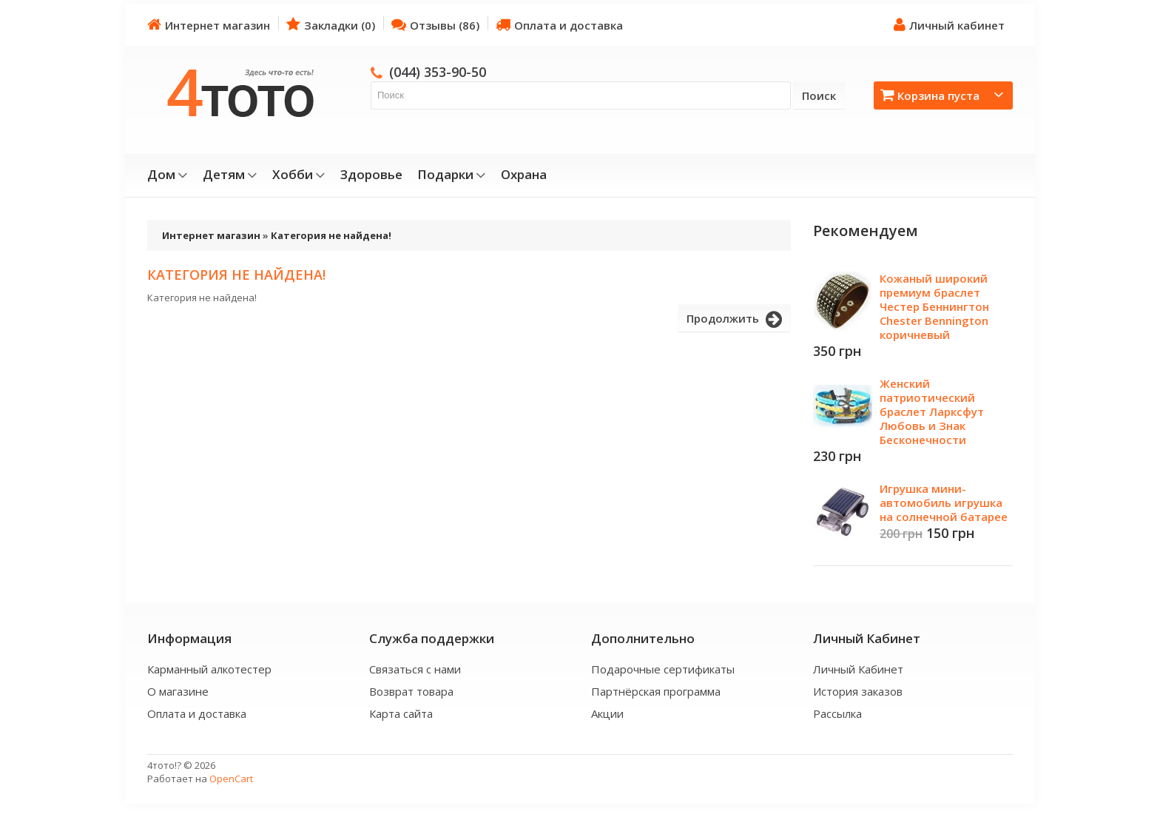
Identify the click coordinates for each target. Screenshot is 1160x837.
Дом (167, 174)
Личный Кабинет (858, 669)
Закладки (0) (330, 25)
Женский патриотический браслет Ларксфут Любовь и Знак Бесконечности (932, 411)
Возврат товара (411, 691)
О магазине (178, 691)
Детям (230, 174)
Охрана (524, 174)
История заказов (858, 691)
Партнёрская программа (656, 691)
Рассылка (837, 713)
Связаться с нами (415, 669)
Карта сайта (401, 713)
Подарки (451, 174)
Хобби (299, 174)
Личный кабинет (949, 25)
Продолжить (734, 319)
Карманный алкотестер (209, 669)
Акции (607, 713)
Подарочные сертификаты (663, 669)
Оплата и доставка (559, 25)
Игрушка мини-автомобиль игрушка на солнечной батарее (944, 502)
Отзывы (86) (435, 25)
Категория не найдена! (331, 235)
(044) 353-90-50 (437, 72)
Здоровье (371, 174)
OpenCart (231, 778)
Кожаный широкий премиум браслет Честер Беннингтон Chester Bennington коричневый (934, 306)
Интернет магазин (208, 25)
